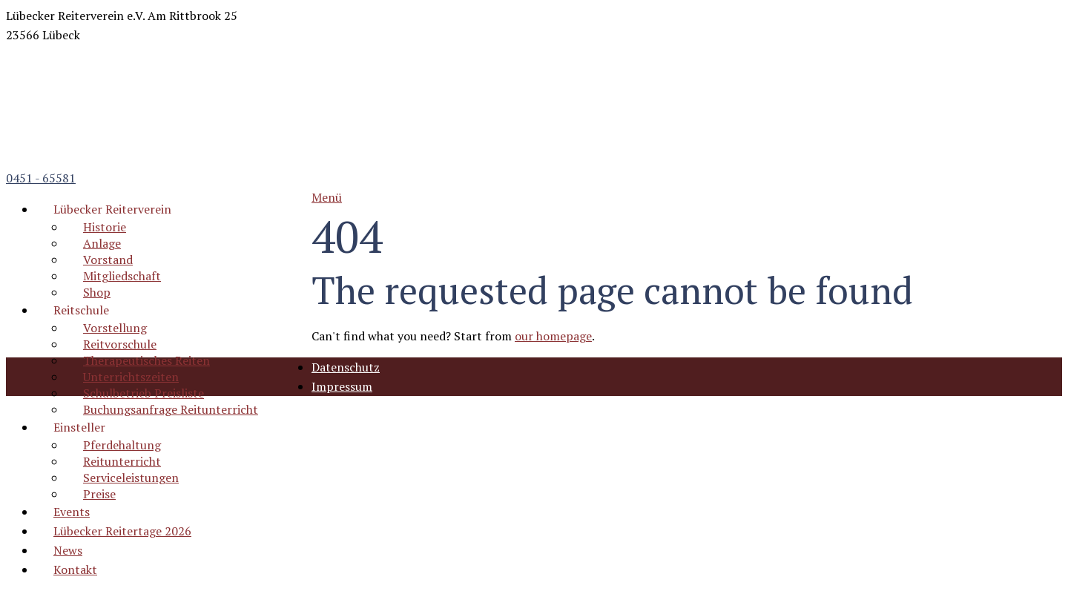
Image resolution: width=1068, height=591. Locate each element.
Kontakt (75, 569)
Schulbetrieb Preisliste (143, 393)
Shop (97, 292)
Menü (327, 197)
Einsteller (79, 427)
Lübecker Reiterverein (112, 209)
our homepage (553, 336)
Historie (104, 227)
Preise (99, 494)
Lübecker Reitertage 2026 (122, 531)
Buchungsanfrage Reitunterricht (170, 409)
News (67, 550)
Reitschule (81, 310)
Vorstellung (115, 328)
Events (71, 511)
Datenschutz (346, 367)
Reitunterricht (122, 461)
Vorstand (108, 259)
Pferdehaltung (122, 445)
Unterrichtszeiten (131, 377)
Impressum (342, 386)
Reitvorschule (119, 344)
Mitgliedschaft (122, 276)
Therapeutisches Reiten (146, 360)
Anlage (102, 243)
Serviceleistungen (131, 477)
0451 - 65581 (41, 178)
